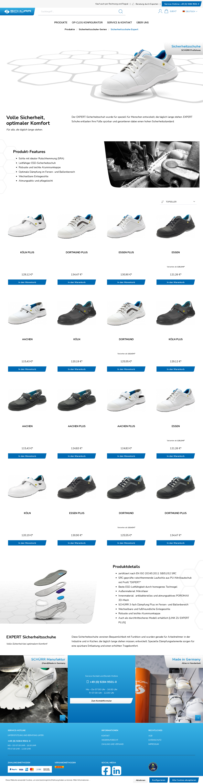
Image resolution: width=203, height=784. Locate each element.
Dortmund (126, 339)
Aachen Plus (77, 426)
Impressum (153, 744)
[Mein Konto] (160, 11)
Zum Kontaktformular (101, 700)
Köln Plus (27, 252)
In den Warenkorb (27, 282)
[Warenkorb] (170, 11)
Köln (76, 339)
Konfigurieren (158, 780)
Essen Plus (126, 252)
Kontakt (106, 736)
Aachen (27, 339)
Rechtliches (155, 730)
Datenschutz (154, 740)
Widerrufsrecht (110, 740)
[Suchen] (148, 11)
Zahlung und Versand (113, 744)
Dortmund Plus (77, 252)
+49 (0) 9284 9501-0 (181, 4)
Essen (176, 252)
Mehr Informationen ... (81, 780)
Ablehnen (140, 780)
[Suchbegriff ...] (92, 11)
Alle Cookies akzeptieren (184, 780)
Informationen (110, 730)
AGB (150, 736)
